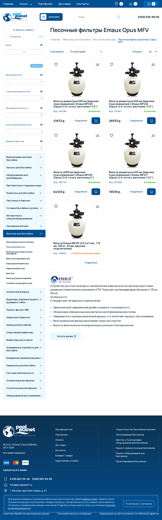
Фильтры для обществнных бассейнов (19, 253)
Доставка (64, 4)
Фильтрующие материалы (18, 278)
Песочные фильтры (15, 247)
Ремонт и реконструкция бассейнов (135, 448)
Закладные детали (17, 226)
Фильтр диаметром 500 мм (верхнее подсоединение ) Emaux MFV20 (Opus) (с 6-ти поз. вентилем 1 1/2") (76, 104)
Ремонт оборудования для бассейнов (130, 455)
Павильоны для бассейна (20, 365)
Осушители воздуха (17, 291)
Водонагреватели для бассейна (19, 158)
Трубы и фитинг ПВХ (17, 309)
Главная (8, 4)
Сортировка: (57, 51)
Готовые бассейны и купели (22, 208)
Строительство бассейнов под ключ (136, 429)
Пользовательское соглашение (74, 513)
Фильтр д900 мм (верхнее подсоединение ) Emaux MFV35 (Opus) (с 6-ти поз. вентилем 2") (73, 175)
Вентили (10, 273)
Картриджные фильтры (17, 263)
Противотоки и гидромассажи (23, 185)
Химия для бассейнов (18, 324)
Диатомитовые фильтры (18, 258)
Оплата (59, 439)
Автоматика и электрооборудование (19, 217)
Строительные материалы (21, 388)
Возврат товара (64, 455)
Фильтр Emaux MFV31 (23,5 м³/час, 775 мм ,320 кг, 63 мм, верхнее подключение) (76, 246)
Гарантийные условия (66, 460)
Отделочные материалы (20, 380)
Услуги (23, 4)
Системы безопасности (20, 373)
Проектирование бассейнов (131, 461)
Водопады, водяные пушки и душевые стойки (22, 301)
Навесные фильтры (15, 268)
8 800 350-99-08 (148, 17)
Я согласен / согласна (139, 503)
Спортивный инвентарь (19, 332)
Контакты (83, 4)
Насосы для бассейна (18, 167)
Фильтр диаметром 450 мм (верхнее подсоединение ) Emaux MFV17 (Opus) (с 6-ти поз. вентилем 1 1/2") (131, 175)
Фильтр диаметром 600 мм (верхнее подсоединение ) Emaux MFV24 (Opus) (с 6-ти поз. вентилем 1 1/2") (131, 104)
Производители (63, 429)
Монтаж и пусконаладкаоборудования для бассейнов (132, 441)
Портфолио (45, 4)
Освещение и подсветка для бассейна (22, 349)
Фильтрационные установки (20, 242)
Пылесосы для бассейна (20, 193)
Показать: (137, 51)
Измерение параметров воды (23, 357)
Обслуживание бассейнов (130, 434)
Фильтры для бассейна (19, 233)
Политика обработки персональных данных (26, 513)
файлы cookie (90, 499)
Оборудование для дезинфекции (17, 176)
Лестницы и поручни (18, 200)
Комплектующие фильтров (19, 283)
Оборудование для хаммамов (23, 395)
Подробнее (81, 120)
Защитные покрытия (18, 317)
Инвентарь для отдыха (19, 339)
